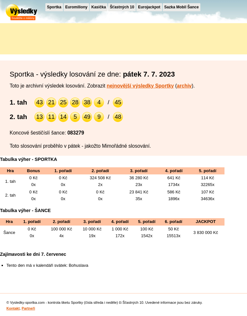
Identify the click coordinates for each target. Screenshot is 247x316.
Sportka (54, 7)
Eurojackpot (149, 7)
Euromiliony (76, 7)
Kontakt (13, 308)
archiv (184, 85)
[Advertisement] (57, 37)
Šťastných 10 (122, 7)
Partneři (28, 308)
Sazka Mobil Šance (181, 7)
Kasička (98, 7)
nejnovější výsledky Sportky (140, 85)
